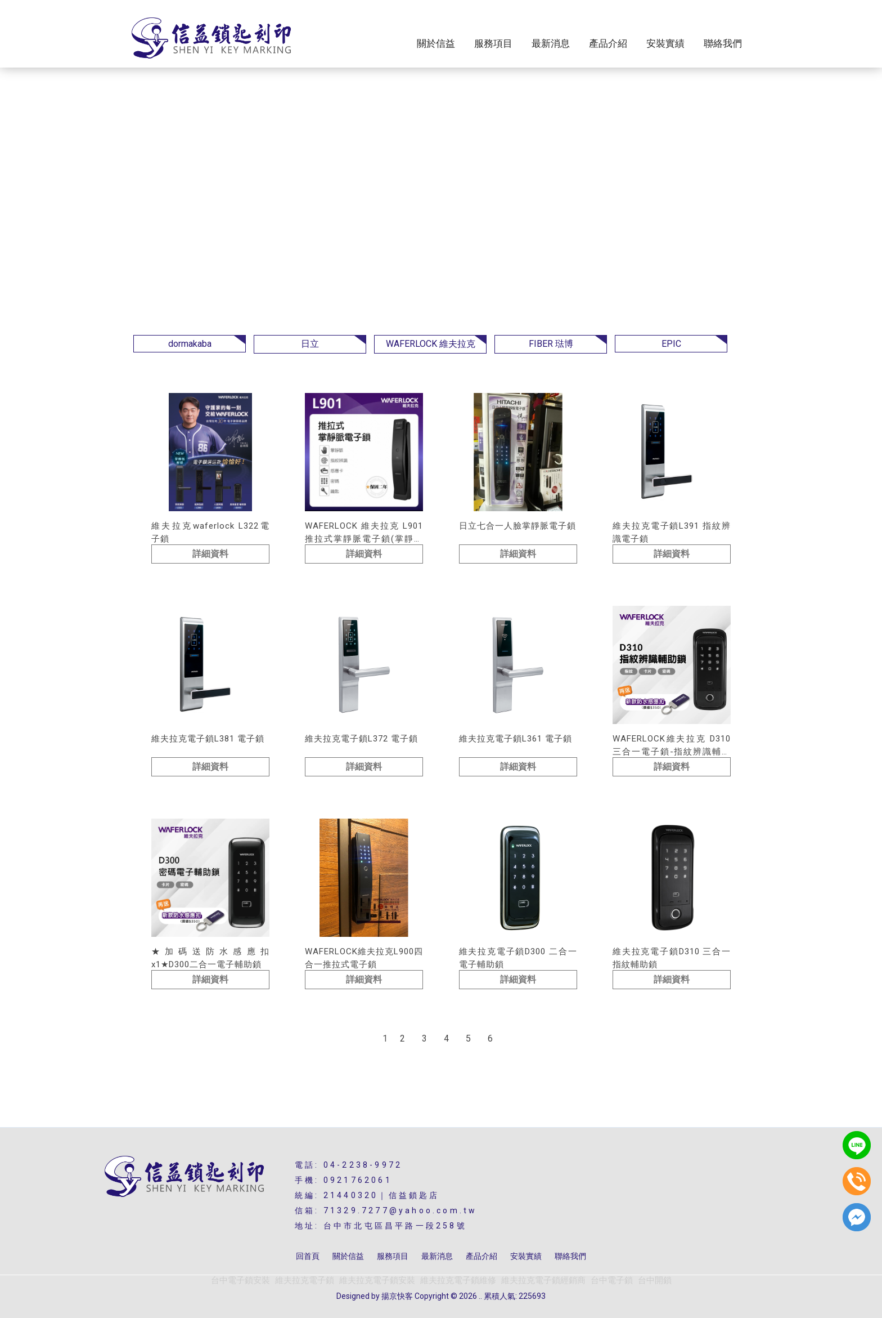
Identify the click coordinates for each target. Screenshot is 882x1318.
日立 (310, 343)
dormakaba (190, 343)
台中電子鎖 (612, 1280)
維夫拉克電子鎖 (304, 1280)
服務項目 (493, 43)
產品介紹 (608, 43)
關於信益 (436, 43)
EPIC (671, 343)
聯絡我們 (723, 43)
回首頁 (308, 1256)
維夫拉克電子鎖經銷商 (543, 1280)
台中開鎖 (655, 1280)
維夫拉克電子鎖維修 (458, 1280)
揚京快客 (397, 1296)
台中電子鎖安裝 (240, 1280)
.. (480, 1296)
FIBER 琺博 (551, 343)
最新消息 (551, 43)
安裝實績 (665, 43)
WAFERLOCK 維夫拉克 (430, 343)
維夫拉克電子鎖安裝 (377, 1280)
